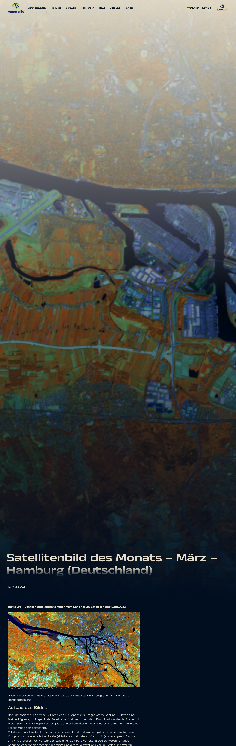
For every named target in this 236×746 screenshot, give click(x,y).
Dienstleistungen (37, 8)
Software (71, 8)
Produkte (56, 8)
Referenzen (87, 8)
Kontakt (206, 8)
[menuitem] (194, 8)
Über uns (115, 8)
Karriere (129, 8)
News (102, 8)
